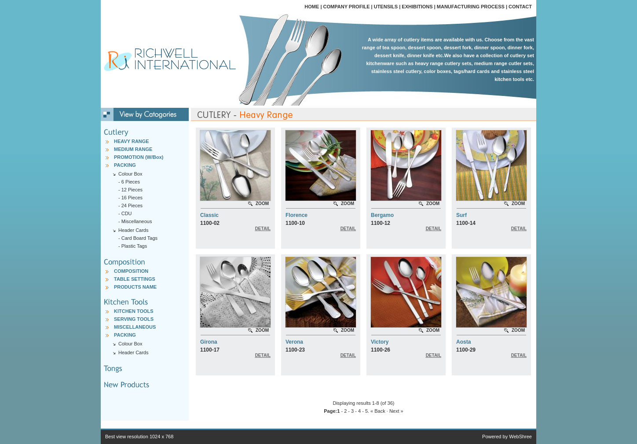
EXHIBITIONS (417, 6)
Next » (396, 411)
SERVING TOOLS (134, 319)
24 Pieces (132, 205)
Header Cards (133, 352)
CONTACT (520, 6)
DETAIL (263, 228)
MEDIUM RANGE (133, 149)
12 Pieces (132, 189)
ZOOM (262, 203)
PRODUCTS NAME (135, 287)
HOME (311, 6)
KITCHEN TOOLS (134, 311)
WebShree (520, 436)
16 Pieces (132, 197)
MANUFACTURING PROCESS (471, 6)
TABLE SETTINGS (134, 279)
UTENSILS (386, 6)
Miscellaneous (136, 221)
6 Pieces (130, 181)
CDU (126, 213)
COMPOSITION (131, 271)
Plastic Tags (134, 246)
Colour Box (130, 343)
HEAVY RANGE (131, 141)
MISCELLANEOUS (135, 327)
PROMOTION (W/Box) (138, 157)
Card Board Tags (139, 238)
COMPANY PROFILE (346, 6)
